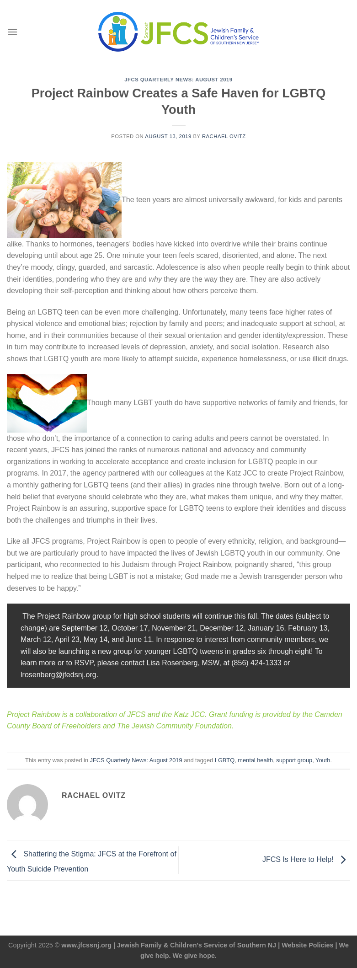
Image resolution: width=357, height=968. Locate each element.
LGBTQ (224, 760)
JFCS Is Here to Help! (306, 860)
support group (294, 760)
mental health (255, 760)
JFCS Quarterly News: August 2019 (178, 79)
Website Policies (307, 945)
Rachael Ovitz (224, 136)
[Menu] (12, 32)
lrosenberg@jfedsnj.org (58, 675)
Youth (322, 760)
